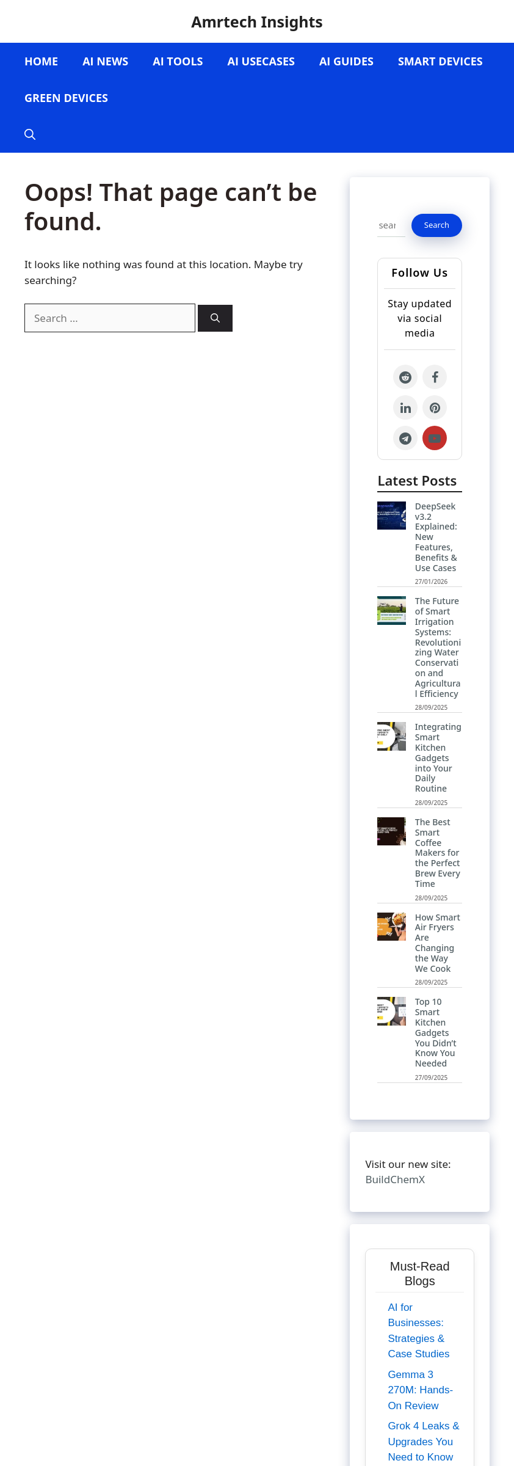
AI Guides (346, 61)
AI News (105, 61)
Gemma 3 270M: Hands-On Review (420, 1390)
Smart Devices (440, 61)
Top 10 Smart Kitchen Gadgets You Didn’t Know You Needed (436, 1032)
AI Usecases (260, 61)
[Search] (215, 318)
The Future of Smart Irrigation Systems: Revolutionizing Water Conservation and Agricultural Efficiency (438, 647)
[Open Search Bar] (30, 134)
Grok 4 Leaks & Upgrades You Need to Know (423, 1441)
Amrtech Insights (257, 21)
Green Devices (66, 97)
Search (436, 224)
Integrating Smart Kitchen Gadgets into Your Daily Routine (438, 757)
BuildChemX (394, 1179)
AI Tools (178, 61)
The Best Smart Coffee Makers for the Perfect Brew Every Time (437, 852)
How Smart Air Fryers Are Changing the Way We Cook (437, 942)
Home (41, 61)
